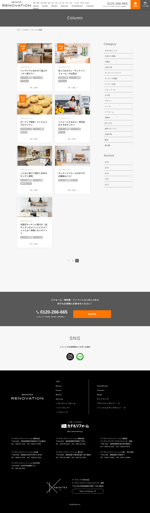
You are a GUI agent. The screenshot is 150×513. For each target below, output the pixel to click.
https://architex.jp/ (88, 491)
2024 (107, 167)
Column (90, 6)
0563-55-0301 (109, 446)
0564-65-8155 (65, 444)
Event (45, 6)
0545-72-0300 (109, 457)
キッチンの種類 (111, 78)
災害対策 (108, 134)
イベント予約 (145, 4)
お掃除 (107, 61)
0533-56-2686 (65, 457)
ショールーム (110, 89)
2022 (107, 179)
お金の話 (108, 67)
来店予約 (135, 4)
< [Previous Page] (68, 260)
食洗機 (107, 145)
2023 (107, 173)
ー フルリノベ (62, 412)
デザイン (108, 100)
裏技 (106, 140)
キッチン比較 (110, 84)
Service (64, 6)
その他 (107, 95)
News (36, 8)
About (36, 6)
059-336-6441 (20, 468)
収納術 (107, 117)
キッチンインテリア (113, 73)
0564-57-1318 (20, 444)
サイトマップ (103, 399)
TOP (18, 30)
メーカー (108, 106)
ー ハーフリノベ (63, 407)
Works (54, 6)
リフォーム (109, 112)
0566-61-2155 (20, 457)
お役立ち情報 (110, 56)
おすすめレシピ (111, 50)
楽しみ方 (108, 123)
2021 (107, 184)
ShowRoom (77, 6)
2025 (107, 162)
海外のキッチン (111, 128)
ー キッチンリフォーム (66, 403)
